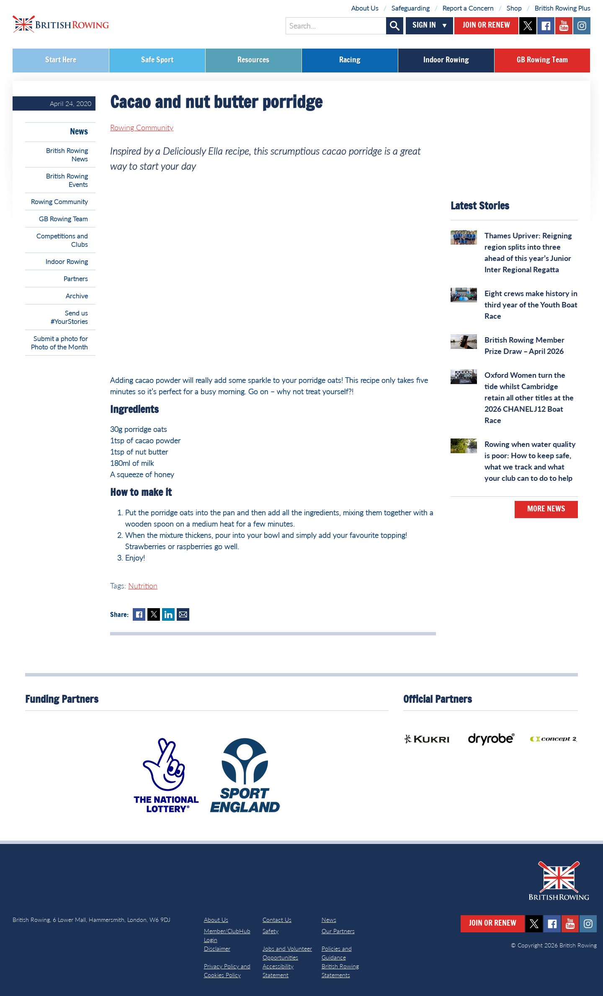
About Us (365, 8)
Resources (253, 60)
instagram (581, 25)
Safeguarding (411, 8)
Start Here (60, 60)
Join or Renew (486, 25)
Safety (270, 930)
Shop (514, 8)
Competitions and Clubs (62, 240)
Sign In (424, 25)
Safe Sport (157, 60)
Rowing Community (59, 201)
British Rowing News (67, 154)
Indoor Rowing (446, 60)
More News (546, 509)
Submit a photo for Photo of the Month (59, 342)
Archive (77, 295)
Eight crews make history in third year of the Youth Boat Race (530, 304)
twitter (527, 25)
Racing (350, 60)
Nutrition (142, 585)
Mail (183, 614)
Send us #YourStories (69, 317)
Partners (76, 278)
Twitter (153, 614)
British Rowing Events (67, 180)
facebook (545, 25)
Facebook (139, 614)
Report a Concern (468, 8)
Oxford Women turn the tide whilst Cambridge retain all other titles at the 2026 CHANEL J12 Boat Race (529, 397)
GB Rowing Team (542, 60)
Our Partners (338, 930)
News (79, 132)
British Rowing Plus (562, 8)
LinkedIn (168, 614)
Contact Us (277, 919)
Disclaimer (217, 948)
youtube (563, 25)
